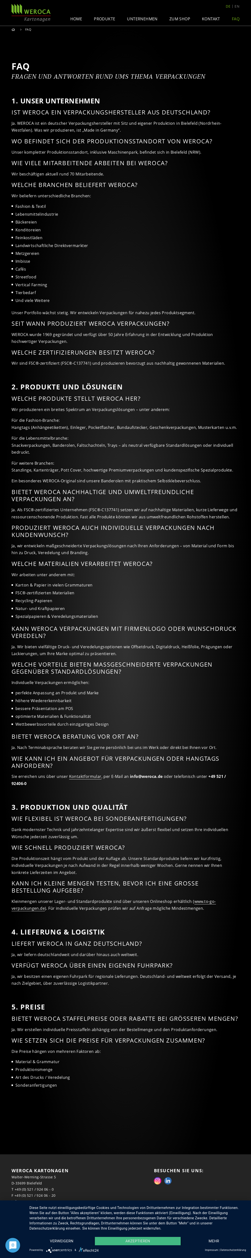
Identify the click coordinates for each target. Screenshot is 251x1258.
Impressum (211, 1250)
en (237, 6)
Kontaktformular (85, 776)
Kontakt (211, 19)
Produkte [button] (104, 19)
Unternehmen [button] (142, 19)
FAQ (235, 19)
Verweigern (61, 1241)
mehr (214, 1241)
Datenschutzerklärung (233, 1250)
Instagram (157, 1180)
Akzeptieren (138, 1241)
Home (76, 19)
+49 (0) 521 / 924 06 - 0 (34, 1189)
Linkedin (168, 1180)
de (228, 6)
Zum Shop (179, 19)
